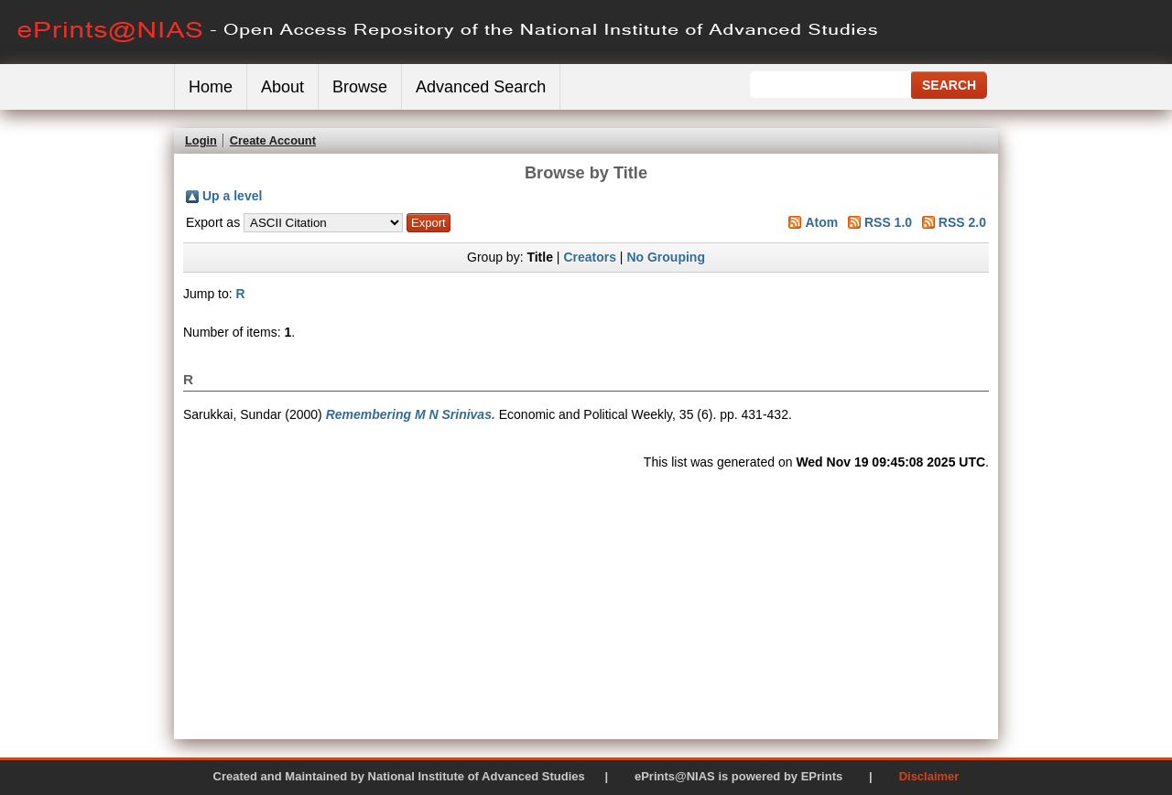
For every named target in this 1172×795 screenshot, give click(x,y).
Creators (589, 257)
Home (211, 87)
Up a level (232, 195)
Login (201, 140)
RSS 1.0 (888, 222)
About (282, 87)
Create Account (273, 140)
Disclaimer (929, 776)
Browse (359, 87)
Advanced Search (481, 87)
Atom (821, 222)
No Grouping (665, 257)
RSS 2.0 (962, 222)
